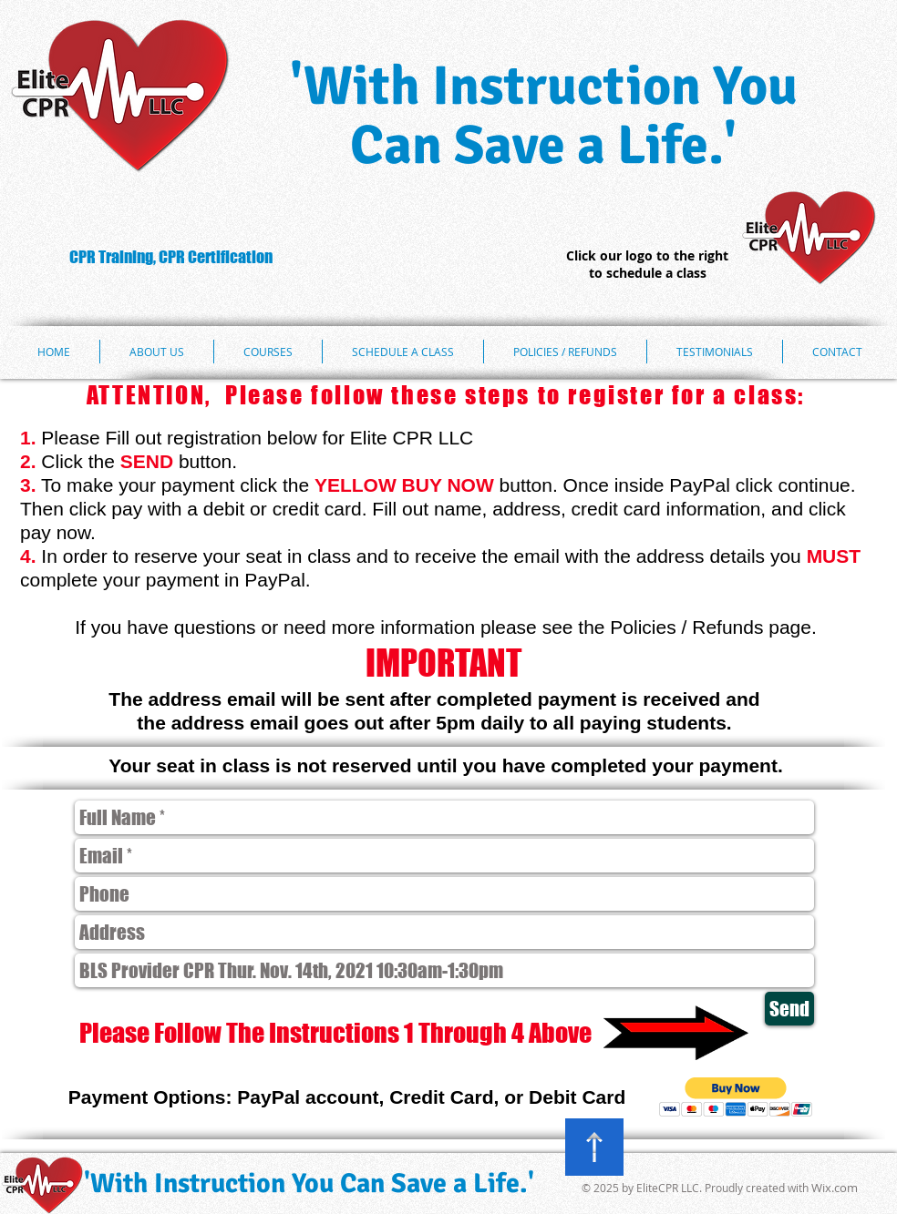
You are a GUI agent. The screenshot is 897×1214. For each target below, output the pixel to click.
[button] (736, 1097)
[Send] (789, 1008)
